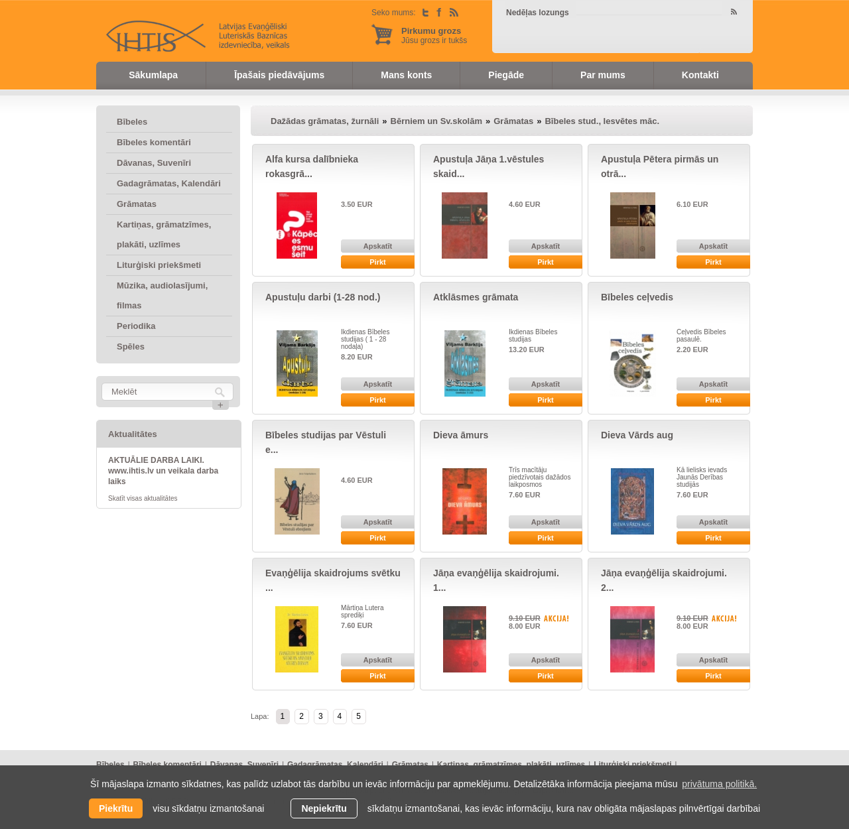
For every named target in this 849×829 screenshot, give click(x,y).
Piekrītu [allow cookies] (116, 808)
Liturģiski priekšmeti (159, 265)
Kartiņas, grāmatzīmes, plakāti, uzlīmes (164, 234)
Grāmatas (137, 204)
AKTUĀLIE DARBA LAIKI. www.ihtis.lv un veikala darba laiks (163, 471)
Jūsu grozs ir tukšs (434, 35)
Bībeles (132, 122)
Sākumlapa (153, 75)
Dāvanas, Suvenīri (154, 163)
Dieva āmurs (460, 435)
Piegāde (506, 75)
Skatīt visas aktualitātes (143, 498)
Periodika (136, 326)
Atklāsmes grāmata (475, 297)
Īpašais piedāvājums (279, 75)
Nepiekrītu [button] (323, 808)
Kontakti (700, 75)
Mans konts (406, 75)
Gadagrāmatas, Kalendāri (169, 183)
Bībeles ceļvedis (637, 297)
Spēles (131, 346)
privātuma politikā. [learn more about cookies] (719, 784)
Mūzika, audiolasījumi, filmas (162, 295)
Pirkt (377, 262)
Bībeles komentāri (154, 142)
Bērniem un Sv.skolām (436, 121)
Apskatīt (377, 246)
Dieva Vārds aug (637, 435)
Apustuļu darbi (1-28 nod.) (322, 297)
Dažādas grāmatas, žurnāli (325, 121)
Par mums (602, 75)
